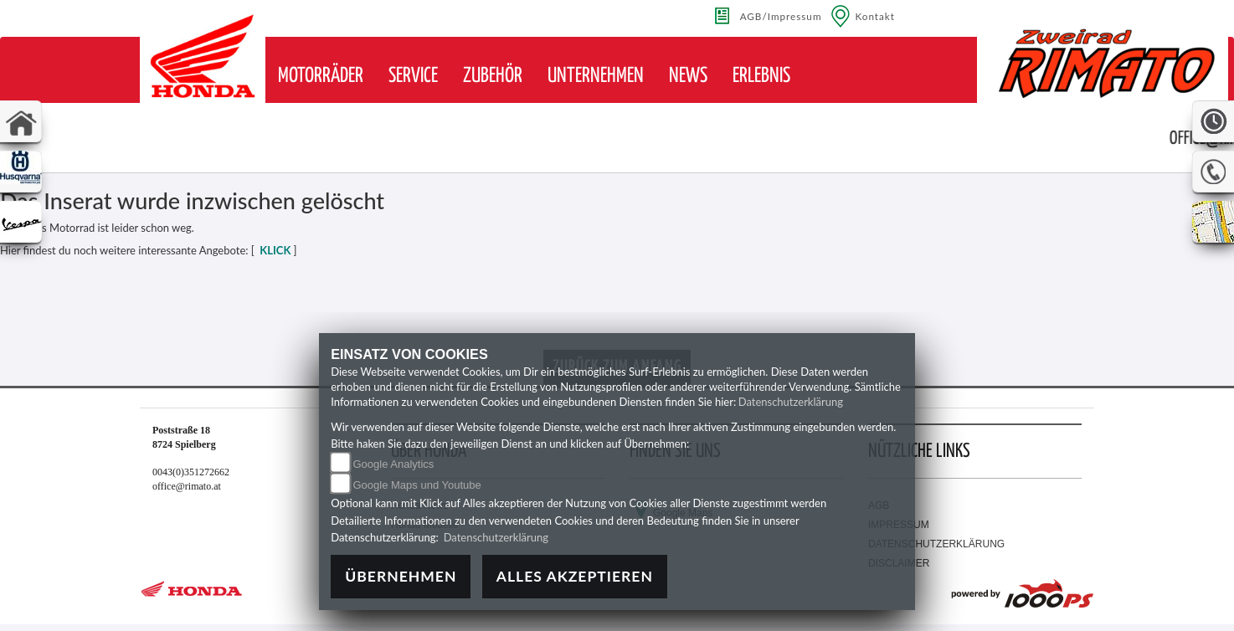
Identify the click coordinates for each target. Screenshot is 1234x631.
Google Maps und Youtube (416, 485)
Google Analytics (393, 464)
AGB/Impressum (781, 16)
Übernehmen (400, 576)
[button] (320, 76)
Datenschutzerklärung (790, 401)
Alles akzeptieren (574, 576)
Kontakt (876, 16)
